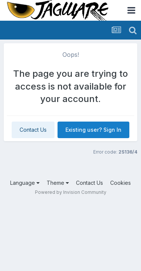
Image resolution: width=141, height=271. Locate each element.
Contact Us (33, 129)
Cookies (120, 183)
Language (24, 183)
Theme (58, 183)
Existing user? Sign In (93, 129)
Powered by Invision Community (70, 192)
